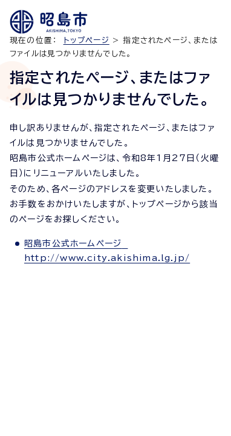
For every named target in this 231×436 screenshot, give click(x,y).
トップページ (86, 40)
